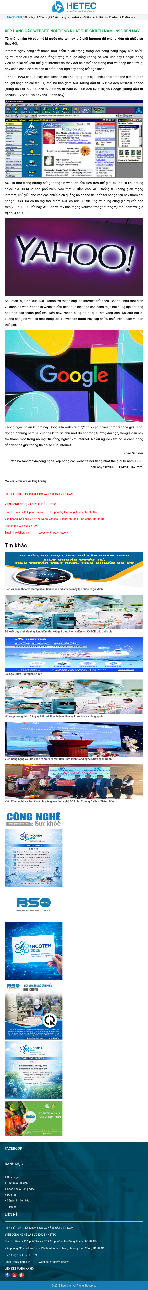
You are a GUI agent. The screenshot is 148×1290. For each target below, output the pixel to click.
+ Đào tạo (11, 1194)
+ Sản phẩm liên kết (17, 1200)
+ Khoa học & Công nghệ (20, 1189)
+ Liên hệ (10, 1206)
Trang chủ (14, 17)
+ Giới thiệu (12, 1177)
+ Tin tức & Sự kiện (16, 1183)
